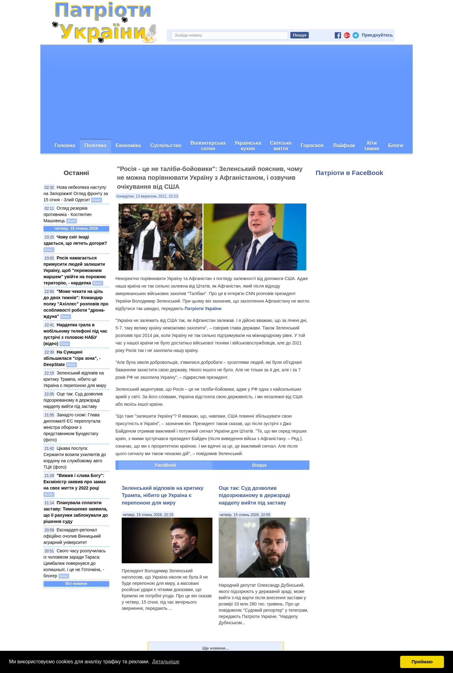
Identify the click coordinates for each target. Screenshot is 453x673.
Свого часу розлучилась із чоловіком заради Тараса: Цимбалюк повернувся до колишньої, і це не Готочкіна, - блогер (74, 563)
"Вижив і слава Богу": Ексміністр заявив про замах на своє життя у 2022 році (74, 481)
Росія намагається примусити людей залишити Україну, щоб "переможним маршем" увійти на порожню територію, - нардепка (74, 270)
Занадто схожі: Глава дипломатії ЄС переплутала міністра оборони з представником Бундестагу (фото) (71, 427)
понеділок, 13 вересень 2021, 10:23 (147, 196)
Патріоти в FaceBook (349, 172)
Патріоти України (203, 308)
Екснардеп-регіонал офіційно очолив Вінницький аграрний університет (72, 536)
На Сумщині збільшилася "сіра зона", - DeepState (71, 358)
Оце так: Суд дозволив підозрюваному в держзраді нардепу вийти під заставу (73, 400)
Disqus (259, 465)
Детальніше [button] (165, 661)
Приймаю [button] (422, 661)
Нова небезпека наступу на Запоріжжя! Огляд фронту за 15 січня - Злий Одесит (75, 193)
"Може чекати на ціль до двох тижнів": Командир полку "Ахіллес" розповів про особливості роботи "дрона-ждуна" (76, 304)
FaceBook (165, 465)
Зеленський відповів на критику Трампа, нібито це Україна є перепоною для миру (74, 379)
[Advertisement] (226, 92)
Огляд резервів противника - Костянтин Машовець (67, 214)
